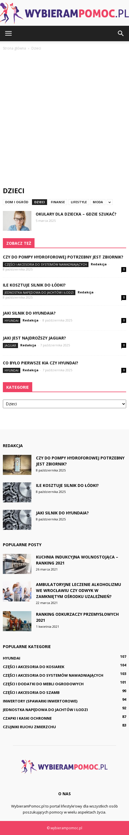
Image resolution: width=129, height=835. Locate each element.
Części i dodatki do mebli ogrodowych (43, 683)
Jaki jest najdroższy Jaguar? (34, 338)
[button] (121, 33)
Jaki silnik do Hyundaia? (29, 313)
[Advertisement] (64, 119)
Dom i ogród (16, 202)
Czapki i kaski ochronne (27, 718)
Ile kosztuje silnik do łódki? (34, 285)
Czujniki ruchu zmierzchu (29, 726)
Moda (98, 202)
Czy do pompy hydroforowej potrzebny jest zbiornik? (63, 257)
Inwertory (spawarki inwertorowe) (40, 701)
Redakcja (99, 264)
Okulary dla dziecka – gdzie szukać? (76, 214)
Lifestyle (79, 202)
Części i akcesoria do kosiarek (33, 666)
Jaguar (10, 345)
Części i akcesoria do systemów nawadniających (46, 264)
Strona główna (14, 48)
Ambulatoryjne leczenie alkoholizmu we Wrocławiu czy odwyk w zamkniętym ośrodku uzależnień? (78, 590)
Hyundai (12, 320)
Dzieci (39, 202)
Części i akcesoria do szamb (31, 692)
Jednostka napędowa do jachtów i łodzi (39, 292)
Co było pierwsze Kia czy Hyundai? (40, 363)
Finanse (58, 202)
